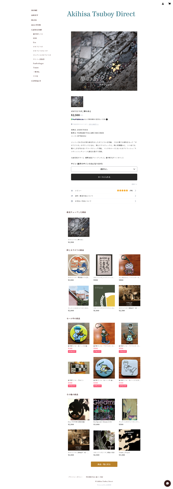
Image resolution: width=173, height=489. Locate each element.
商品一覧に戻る (104, 464)
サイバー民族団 (38, 59)
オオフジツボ (38, 47)
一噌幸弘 (36, 72)
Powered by (104, 485)
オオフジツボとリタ (40, 51)
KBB (35, 38)
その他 (35, 76)
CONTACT (36, 81)
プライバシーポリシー (75, 477)
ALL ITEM (36, 25)
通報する (134, 184)
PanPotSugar (38, 63)
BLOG (34, 20)
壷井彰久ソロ (38, 34)
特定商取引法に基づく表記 (94, 477)
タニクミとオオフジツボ (42, 55)
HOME (34, 10)
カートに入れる (104, 177)
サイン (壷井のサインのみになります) (86, 164)
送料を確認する (94, 124)
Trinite (36, 68)
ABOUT (34, 15)
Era (34, 42)
